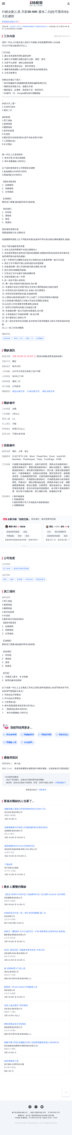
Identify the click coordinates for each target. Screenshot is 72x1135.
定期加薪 (6, 338)
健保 (12, 579)
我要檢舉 (42, 790)
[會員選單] (68, 3)
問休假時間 (11, 735)
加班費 (19, 579)
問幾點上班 (11, 742)
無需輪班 (40, 338)
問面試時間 (46, 735)
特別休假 (29, 579)
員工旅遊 (6, 569)
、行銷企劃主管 (32, 391)
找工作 (19, 26)
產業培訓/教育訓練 (21, 569)
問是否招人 (64, 735)
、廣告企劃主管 (47, 391)
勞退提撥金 (40, 579)
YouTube (42, 1106)
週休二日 (29, 338)
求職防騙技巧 (60, 783)
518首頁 (13, 26)
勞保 (5, 579)
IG (29, 1106)
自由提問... (29, 742)
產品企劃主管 (18, 391)
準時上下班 (18, 338)
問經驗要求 (29, 735)
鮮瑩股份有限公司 (41, 26)
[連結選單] (3, 3)
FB (36, 1106)
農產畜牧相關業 (28, 26)
